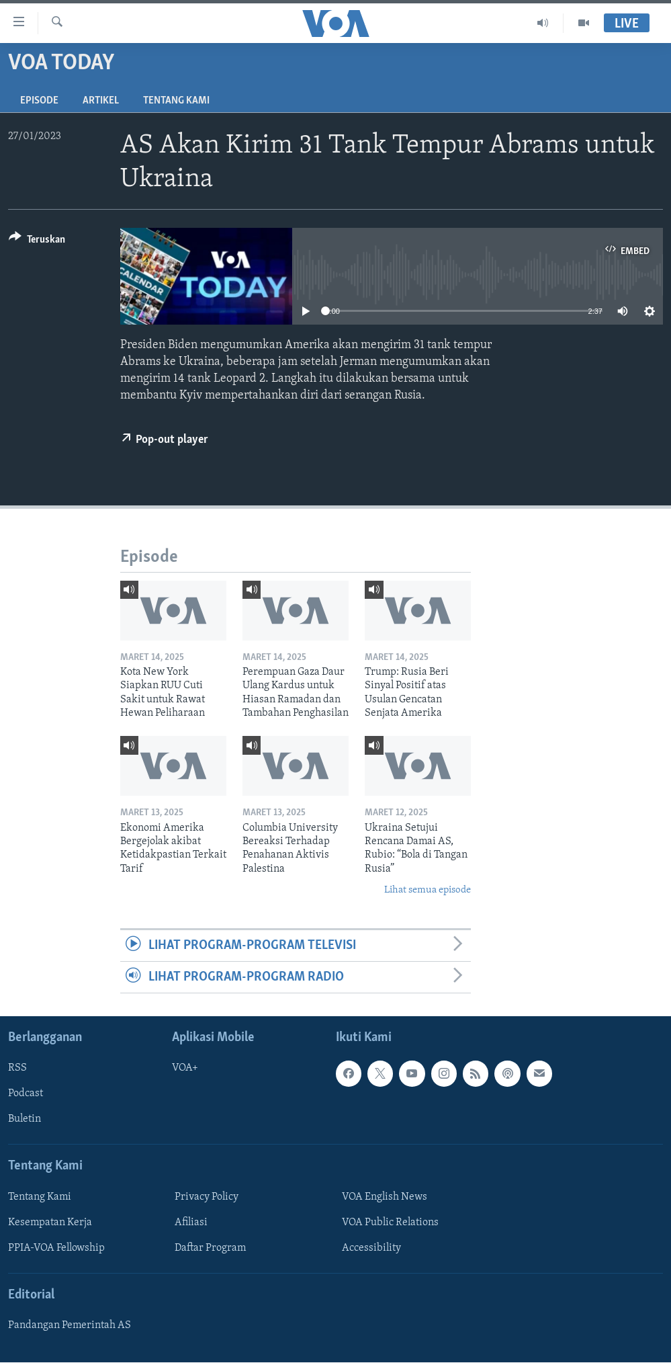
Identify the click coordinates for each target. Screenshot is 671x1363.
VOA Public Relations (390, 1222)
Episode (39, 100)
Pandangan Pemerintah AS (69, 1326)
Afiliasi (191, 1222)
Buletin (24, 1119)
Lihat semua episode (427, 890)
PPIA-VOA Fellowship (56, 1248)
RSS (17, 1068)
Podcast (25, 1094)
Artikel (101, 100)
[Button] (37, 241)
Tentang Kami (176, 100)
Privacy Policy (206, 1197)
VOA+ (185, 1068)
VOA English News (384, 1197)
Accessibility (371, 1248)
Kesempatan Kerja (50, 1222)
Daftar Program (210, 1248)
